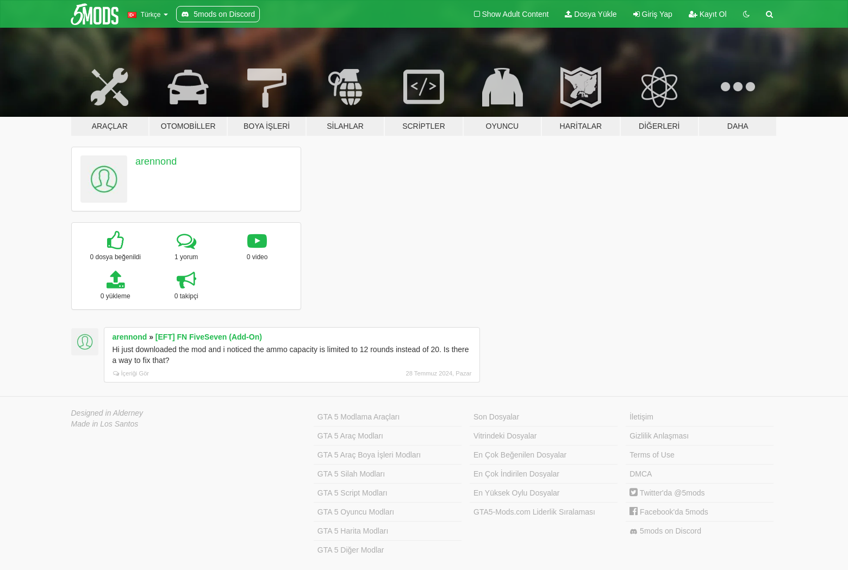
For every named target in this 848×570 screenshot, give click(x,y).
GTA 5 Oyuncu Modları (355, 512)
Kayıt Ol (708, 14)
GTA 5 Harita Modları (352, 531)
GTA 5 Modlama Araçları (358, 416)
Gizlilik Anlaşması (659, 435)
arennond (156, 161)
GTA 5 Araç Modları (350, 435)
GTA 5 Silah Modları (351, 473)
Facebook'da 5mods (668, 512)
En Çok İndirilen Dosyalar (516, 473)
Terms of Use (651, 454)
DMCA (640, 473)
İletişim (641, 416)
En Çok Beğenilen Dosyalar (519, 454)
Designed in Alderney (107, 413)
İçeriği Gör (131, 373)
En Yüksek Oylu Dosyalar (516, 492)
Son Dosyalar (496, 416)
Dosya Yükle (590, 14)
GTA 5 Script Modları (352, 492)
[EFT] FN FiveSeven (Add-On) (208, 337)
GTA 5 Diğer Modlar (350, 550)
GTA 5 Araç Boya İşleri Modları (369, 454)
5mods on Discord (665, 531)
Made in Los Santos (105, 423)
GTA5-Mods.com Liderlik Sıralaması (534, 512)
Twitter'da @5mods (666, 493)
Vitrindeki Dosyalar (505, 435)
